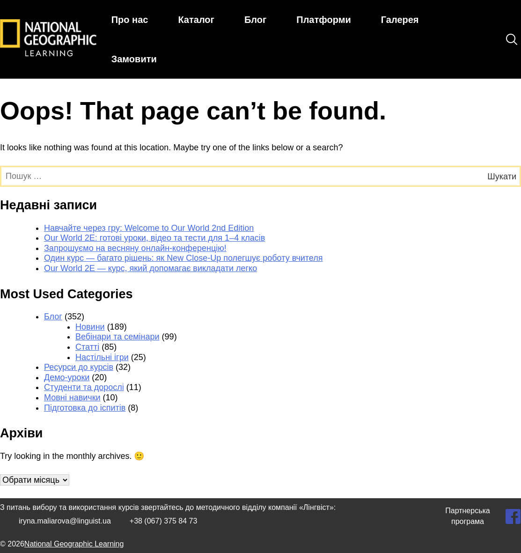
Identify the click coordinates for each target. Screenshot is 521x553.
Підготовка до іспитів (84, 408)
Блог (255, 20)
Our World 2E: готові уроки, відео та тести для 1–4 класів (154, 238)
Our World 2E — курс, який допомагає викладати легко (150, 268)
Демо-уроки (66, 377)
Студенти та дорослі (84, 387)
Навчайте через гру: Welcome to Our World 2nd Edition (149, 228)
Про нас (129, 20)
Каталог (196, 20)
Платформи (323, 20)
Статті (87, 347)
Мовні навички (72, 397)
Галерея (400, 20)
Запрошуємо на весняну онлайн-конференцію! (135, 248)
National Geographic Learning (74, 544)
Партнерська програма (467, 516)
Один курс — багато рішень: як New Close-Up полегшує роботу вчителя (183, 258)
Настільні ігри (102, 357)
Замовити (134, 59)
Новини (90, 327)
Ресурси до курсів (78, 367)
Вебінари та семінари (117, 336)
